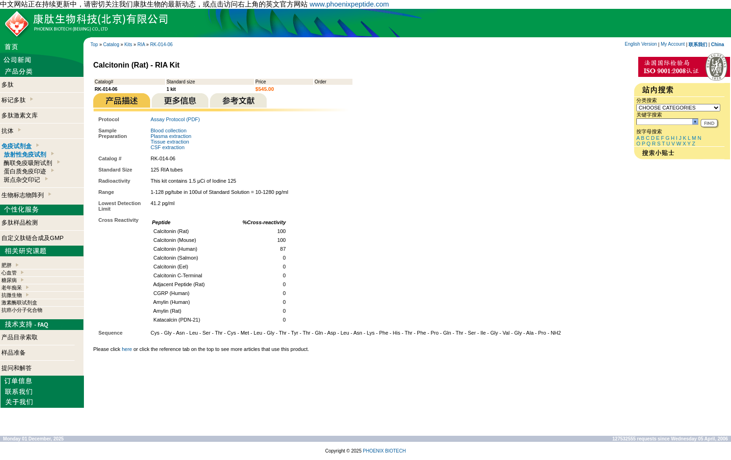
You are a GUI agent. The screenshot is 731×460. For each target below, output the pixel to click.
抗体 (11, 130)
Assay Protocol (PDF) (175, 119)
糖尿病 (9, 280)
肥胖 (6, 265)
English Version (641, 44)
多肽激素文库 (19, 115)
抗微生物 (11, 295)
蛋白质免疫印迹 (29, 171)
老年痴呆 (11, 287)
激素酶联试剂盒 (19, 302)
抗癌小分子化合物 (21, 310)
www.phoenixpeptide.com (349, 4)
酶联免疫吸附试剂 (32, 162)
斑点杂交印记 (26, 179)
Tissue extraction (170, 141)
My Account (673, 44)
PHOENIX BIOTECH (384, 450)
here (127, 349)
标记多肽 (17, 99)
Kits (128, 44)
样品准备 (13, 352)
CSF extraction (168, 147)
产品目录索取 (19, 337)
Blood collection (168, 130)
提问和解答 (16, 367)
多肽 (7, 84)
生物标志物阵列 (26, 195)
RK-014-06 (161, 44)
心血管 (9, 272)
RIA (141, 44)
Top (94, 44)
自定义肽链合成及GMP (32, 237)
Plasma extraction (171, 136)
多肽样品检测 (19, 222)
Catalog (111, 44)
